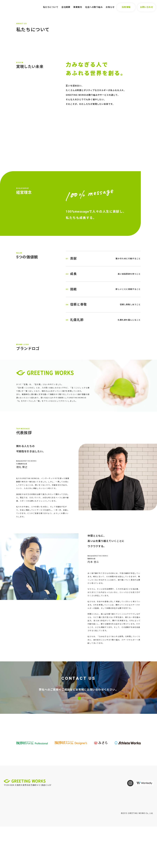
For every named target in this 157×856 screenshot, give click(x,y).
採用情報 (126, 7)
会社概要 (65, 7)
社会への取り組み (94, 7)
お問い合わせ (146, 7)
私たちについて (50, 7)
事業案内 (77, 7)
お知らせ (110, 7)
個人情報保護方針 (12, 839)
